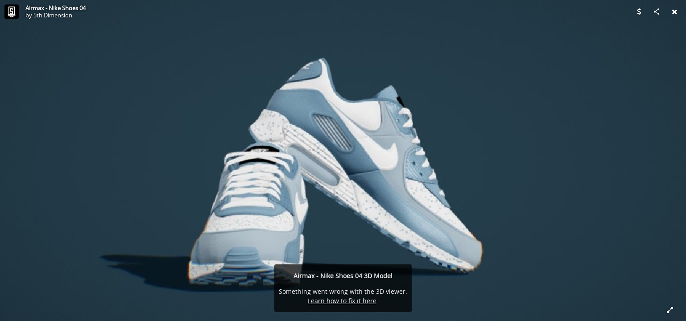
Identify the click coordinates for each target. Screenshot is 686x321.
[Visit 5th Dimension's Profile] (11, 11)
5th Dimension (52, 15)
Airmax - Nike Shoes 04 (55, 8)
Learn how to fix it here (342, 300)
